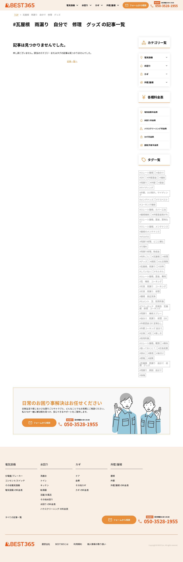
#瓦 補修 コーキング (150, 281)
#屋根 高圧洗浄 (147, 296)
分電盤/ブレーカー (14, 475)
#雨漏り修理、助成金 (149, 251)
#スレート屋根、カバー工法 (152, 209)
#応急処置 (163, 348)
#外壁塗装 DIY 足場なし (150, 323)
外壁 (113, 480)
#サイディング (146, 187)
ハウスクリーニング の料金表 (54, 508)
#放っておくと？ (147, 348)
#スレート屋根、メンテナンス (153, 226)
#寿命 (165, 343)
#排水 (142, 353)
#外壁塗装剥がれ (160, 214)
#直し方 (158, 333)
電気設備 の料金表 (13, 490)
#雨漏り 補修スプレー (150, 313)
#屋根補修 (144, 214)
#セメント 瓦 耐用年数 (151, 301)
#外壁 (152, 182)
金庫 (78, 480)
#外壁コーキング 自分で (150, 328)
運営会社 (46, 544)
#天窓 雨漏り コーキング (152, 286)
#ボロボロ (144, 236)
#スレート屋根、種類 (149, 343)
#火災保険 (163, 261)
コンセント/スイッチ (15, 480)
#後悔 (142, 375)
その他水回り (46, 499)
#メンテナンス (146, 199)
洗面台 (43, 475)
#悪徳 (150, 353)
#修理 (165, 256)
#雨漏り (143, 182)
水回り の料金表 (48, 504)
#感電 (142, 358)
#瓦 (149, 333)
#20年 (161, 266)
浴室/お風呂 (46, 494)
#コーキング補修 (147, 204)
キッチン (44, 485)
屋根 (113, 475)
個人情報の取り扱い (96, 544)
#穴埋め (143, 246)
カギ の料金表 (82, 490)
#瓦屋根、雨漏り (147, 266)
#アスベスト (162, 199)
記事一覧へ (72, 61)
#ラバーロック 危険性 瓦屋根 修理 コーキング (153, 307)
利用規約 (78, 544)
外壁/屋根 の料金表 (120, 485)
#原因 (152, 261)
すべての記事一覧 (13, 517)
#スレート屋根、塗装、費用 (152, 276)
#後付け (160, 353)
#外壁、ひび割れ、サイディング (153, 193)
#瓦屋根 (156, 256)
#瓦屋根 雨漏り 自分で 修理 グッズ (153, 364)
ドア (78, 475)
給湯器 (43, 490)
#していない (145, 271)
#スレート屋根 (146, 172)
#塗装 (161, 182)
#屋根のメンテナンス (149, 231)
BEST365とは (61, 544)
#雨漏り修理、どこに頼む (151, 241)
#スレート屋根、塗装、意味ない (153, 220)
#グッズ (143, 261)
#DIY (141, 177)
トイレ (43, 480)
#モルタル (159, 271)
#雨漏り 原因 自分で (150, 370)
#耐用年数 (144, 338)
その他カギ (81, 485)
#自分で (160, 172)
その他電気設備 (12, 485)
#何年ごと (144, 256)
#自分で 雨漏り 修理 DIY (153, 318)
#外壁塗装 (152, 177)
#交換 (142, 333)
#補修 (162, 177)
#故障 (150, 358)
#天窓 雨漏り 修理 (149, 291)
